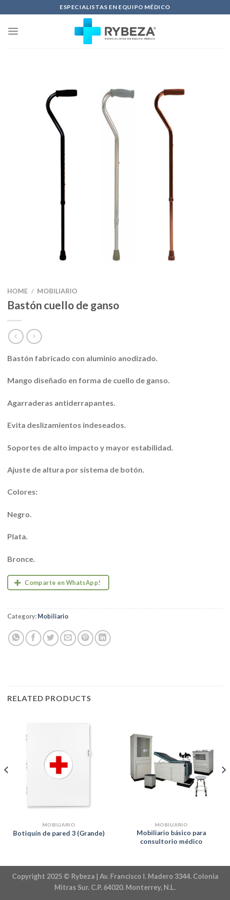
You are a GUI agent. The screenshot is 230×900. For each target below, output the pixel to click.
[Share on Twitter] (51, 638)
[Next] (223, 789)
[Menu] (13, 31)
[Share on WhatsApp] (16, 638)
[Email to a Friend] (68, 638)
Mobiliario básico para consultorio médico (171, 837)
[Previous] (7, 789)
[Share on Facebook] (33, 638)
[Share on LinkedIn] (103, 638)
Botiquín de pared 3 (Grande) (58, 833)
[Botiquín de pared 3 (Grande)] (58, 765)
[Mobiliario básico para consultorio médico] (171, 765)
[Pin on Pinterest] (85, 638)
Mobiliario (57, 291)
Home (17, 291)
